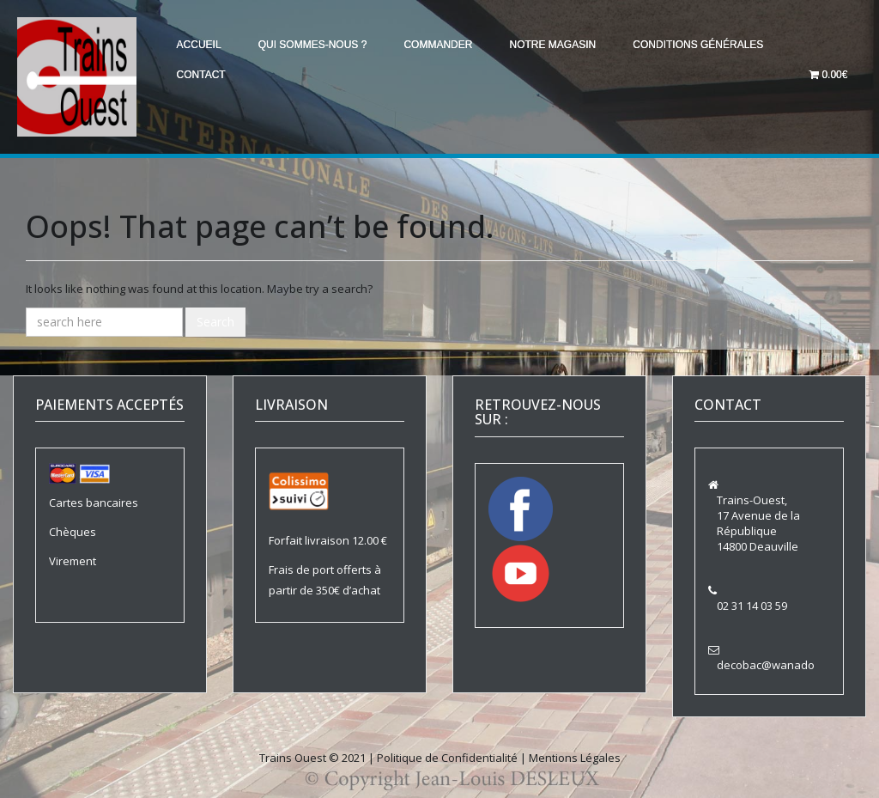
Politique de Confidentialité (447, 757)
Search (215, 322)
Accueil (200, 45)
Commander (444, 45)
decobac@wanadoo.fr (775, 665)
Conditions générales (709, 45)
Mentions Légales (575, 757)
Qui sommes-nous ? (316, 45)
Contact (202, 74)
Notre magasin (561, 45)
